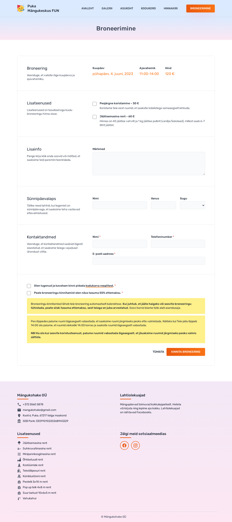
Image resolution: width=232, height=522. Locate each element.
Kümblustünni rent (31, 476)
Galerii (107, 8)
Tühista (158, 351)
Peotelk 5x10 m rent (32, 482)
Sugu (183, 198)
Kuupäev (98, 68)
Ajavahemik (147, 68)
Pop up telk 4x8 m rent (34, 487)
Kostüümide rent (30, 465)
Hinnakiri (171, 8)
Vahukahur (27, 498)
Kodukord (148, 8)
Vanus (155, 198)
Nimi (96, 198)
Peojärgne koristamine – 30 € (119, 103)
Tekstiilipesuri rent (31, 471)
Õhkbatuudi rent (30, 460)
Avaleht (87, 8)
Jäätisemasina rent (32, 443)
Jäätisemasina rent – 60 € (117, 116)
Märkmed (99, 149)
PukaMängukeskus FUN (43, 8)
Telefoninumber (161, 237)
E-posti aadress (103, 254)
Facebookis (144, 412)
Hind (168, 68)
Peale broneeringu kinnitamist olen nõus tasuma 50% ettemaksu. (77, 293)
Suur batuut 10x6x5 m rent (36, 493)
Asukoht (126, 8)
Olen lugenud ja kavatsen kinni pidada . (74, 285)
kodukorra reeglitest (99, 285)
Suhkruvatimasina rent (34, 449)
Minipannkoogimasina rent (36, 454)
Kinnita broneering (185, 351)
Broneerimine (200, 8)
